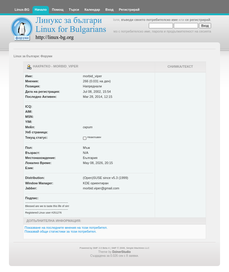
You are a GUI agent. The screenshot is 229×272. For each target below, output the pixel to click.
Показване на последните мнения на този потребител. (66, 227)
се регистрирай (197, 19)
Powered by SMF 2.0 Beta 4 (94, 248)
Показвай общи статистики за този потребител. (61, 231)
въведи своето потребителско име (149, 19)
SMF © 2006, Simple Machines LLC (130, 248)
